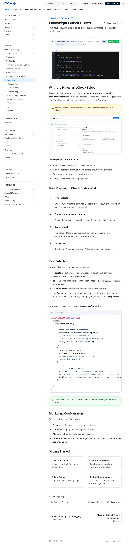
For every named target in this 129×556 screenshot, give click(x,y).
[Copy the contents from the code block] (114, 312)
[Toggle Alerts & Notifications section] (18, 189)
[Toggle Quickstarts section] (18, 23)
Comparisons (77, 10)
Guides (57, 10)
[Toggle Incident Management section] (18, 193)
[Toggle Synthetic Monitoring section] (18, 53)
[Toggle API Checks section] (18, 61)
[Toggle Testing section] (18, 107)
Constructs (16, 10)
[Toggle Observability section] (18, 200)
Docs (6, 10)
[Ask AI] (118, 312)
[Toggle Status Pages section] (18, 130)
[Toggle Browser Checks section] (18, 72)
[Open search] (55, 3)
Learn (66, 10)
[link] (66, 463)
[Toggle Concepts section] (18, 27)
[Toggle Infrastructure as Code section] (18, 204)
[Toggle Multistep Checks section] (18, 68)
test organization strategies (82, 400)
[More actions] (119, 23)
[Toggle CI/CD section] (18, 197)
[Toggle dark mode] (123, 3)
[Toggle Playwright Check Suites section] (18, 76)
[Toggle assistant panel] (73, 3)
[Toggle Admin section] (18, 35)
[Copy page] (109, 23)
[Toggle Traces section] (18, 157)
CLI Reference (30, 10)
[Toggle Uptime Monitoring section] (18, 49)
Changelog (97, 3)
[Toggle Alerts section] (18, 126)
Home (85, 3)
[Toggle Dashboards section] (18, 134)
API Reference (45, 10)
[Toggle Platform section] (18, 31)
